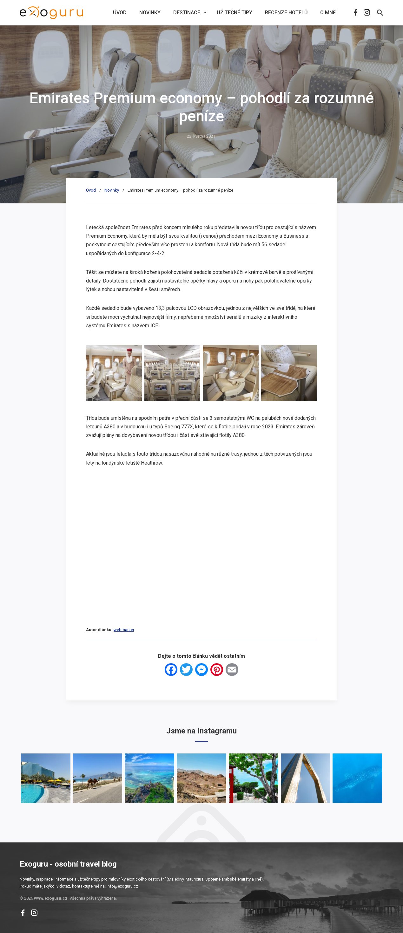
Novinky (150, 13)
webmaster (124, 629)
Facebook (355, 12)
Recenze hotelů (286, 13)
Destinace (186, 13)
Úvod (120, 13)
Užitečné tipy (234, 13)
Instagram (367, 12)
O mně (328, 13)
